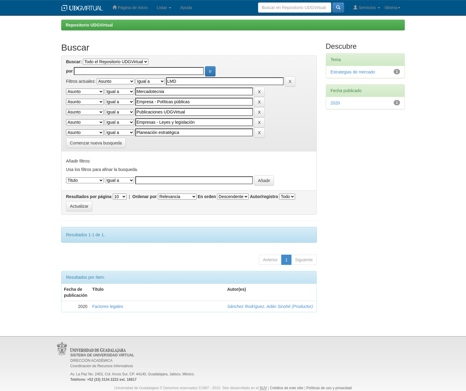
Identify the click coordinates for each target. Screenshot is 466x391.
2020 (335, 103)
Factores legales (107, 306)
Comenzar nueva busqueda (96, 143)
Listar (164, 7)
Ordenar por (144, 196)
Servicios (366, 7)
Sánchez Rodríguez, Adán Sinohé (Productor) (270, 306)
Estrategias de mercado (353, 72)
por (69, 71)
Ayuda (186, 7)
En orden (207, 196)
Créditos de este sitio (286, 388)
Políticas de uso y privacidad (329, 388)
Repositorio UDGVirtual (89, 25)
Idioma (392, 7)
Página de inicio (130, 7)
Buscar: (74, 61)
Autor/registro (264, 196)
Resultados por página (89, 196)
